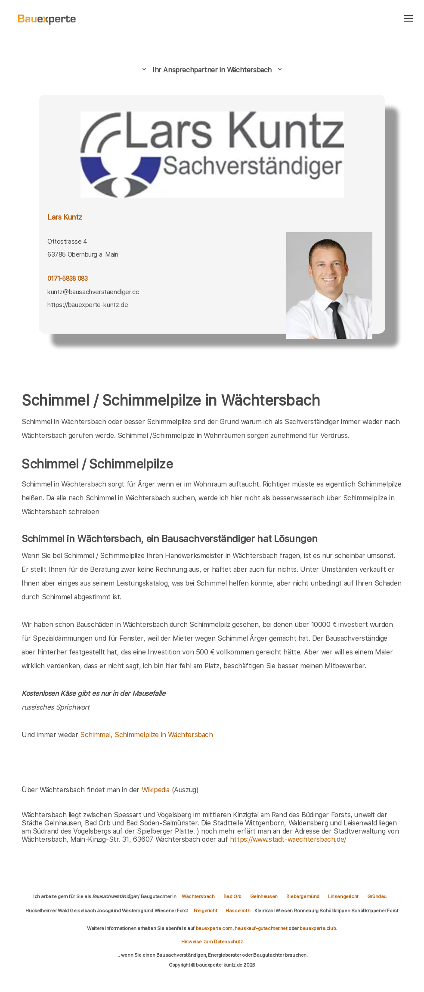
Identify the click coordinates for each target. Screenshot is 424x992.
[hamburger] (409, 19)
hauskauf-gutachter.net (261, 928)
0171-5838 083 (67, 278)
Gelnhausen (264, 896)
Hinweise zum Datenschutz (211, 942)
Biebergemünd (302, 896)
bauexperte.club (318, 928)
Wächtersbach (198, 896)
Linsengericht (343, 896)
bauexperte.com (214, 928)
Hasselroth (238, 911)
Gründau (377, 896)
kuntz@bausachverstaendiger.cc (93, 292)
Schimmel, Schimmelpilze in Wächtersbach (146, 735)
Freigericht (205, 911)
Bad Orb (232, 896)
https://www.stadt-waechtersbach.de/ (288, 839)
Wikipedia (157, 790)
